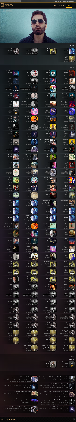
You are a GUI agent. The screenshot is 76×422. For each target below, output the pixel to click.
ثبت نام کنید (58, 1)
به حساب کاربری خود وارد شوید (69, 1)
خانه (74, 5)
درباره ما (55, 5)
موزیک (69, 5)
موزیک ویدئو (62, 5)
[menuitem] (74, 5)
